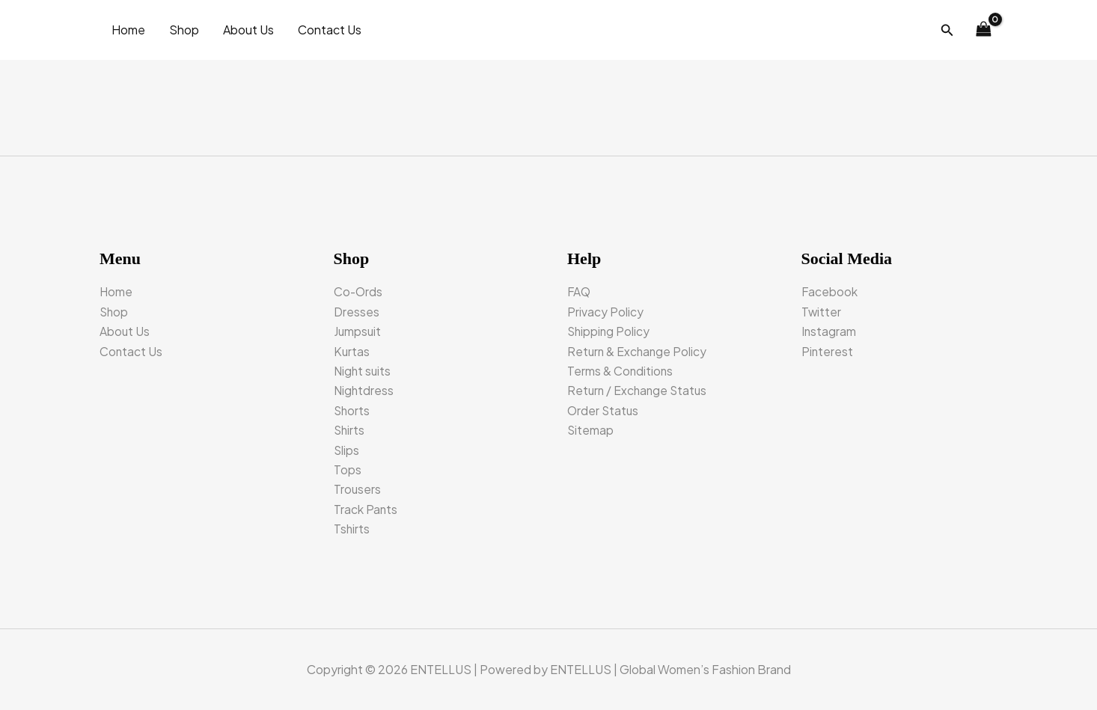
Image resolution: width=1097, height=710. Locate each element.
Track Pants (366, 509)
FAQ (579, 291)
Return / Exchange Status (639, 390)
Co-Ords (359, 291)
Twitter (821, 311)
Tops (347, 469)
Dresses (356, 311)
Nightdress (364, 390)
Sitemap (590, 430)
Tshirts (352, 528)
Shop (184, 29)
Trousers (358, 489)
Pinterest (827, 351)
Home (128, 29)
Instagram (829, 331)
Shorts (352, 410)
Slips (347, 450)
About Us (248, 29)
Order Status (604, 410)
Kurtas (352, 351)
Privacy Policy (605, 311)
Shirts (350, 430)
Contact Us (329, 29)
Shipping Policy (609, 331)
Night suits (363, 371)
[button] (947, 30)
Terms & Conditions (620, 371)
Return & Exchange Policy (638, 351)
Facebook (829, 291)
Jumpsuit (358, 331)
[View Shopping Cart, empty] (983, 29)
